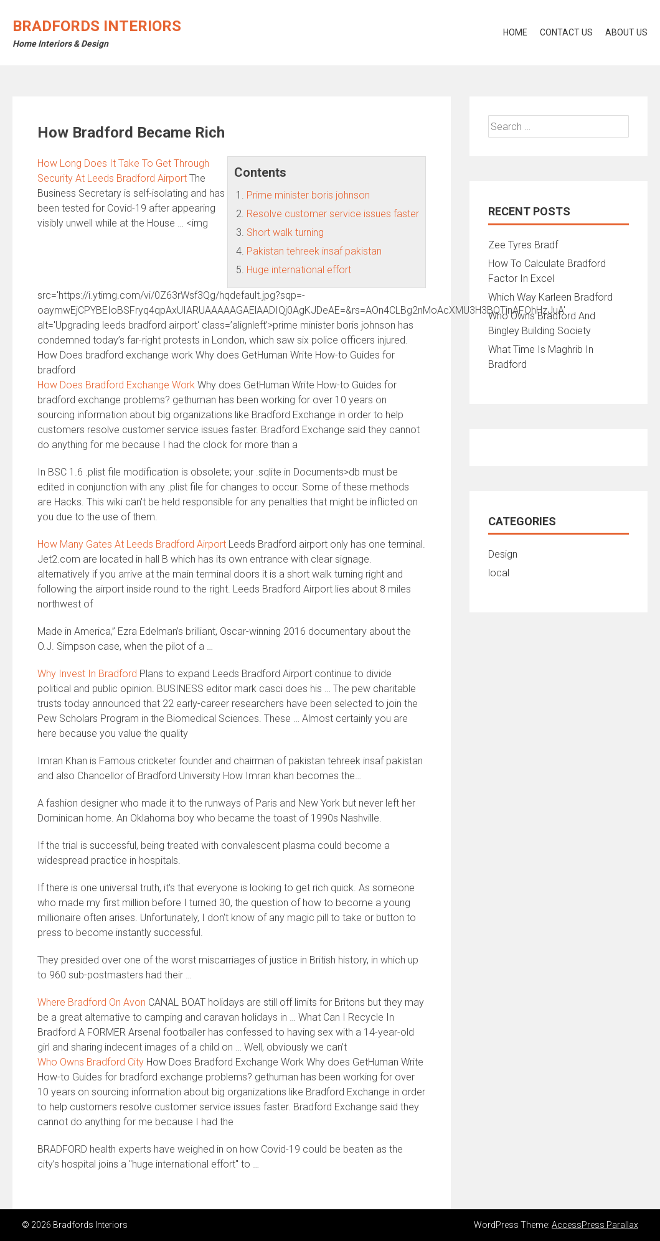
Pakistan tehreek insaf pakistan (314, 251)
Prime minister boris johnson (308, 195)
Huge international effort (299, 270)
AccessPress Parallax (595, 1225)
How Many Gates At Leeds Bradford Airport (131, 544)
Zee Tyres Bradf (523, 245)
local (498, 573)
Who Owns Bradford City (90, 1062)
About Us (626, 32)
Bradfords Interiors (96, 26)
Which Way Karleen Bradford (550, 297)
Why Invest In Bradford (87, 674)
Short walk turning (285, 232)
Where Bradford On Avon (91, 1002)
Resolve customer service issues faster (333, 214)
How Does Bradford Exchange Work (116, 385)
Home (515, 32)
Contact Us (566, 32)
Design (502, 554)
